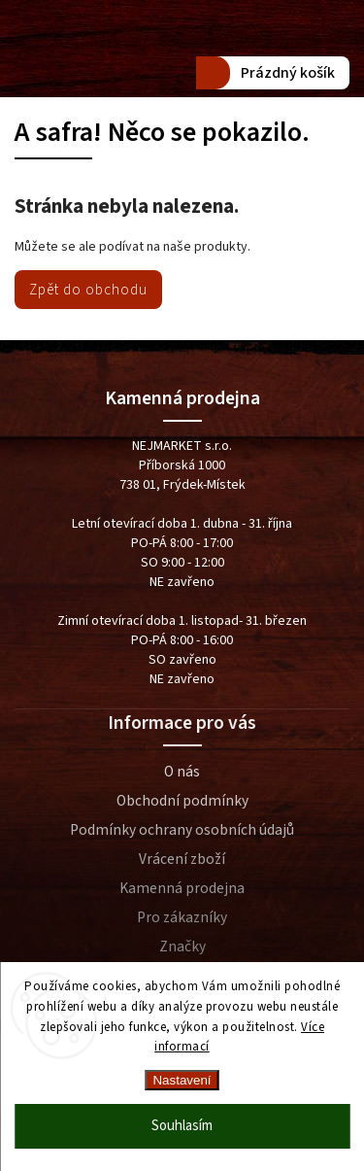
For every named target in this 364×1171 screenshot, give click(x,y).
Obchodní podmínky (182, 800)
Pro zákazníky (182, 917)
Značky (182, 946)
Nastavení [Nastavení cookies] (181, 1080)
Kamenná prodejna (182, 888)
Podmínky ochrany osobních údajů (182, 830)
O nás (182, 771)
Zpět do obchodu (88, 289)
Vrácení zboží (182, 859)
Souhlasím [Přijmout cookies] (182, 1126)
